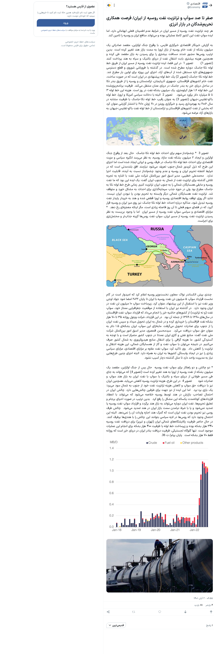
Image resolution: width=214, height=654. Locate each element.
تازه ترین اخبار (61, 51)
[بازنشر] (109, 611)
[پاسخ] (135, 612)
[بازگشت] (186, 5)
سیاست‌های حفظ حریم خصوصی (28, 40)
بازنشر (184, 605)
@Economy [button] (169, 7)
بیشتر (67, 244)
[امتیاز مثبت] (186, 612)
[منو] (90, 5)
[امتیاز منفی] (161, 612)
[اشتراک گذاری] (84, 612)
